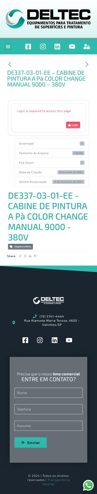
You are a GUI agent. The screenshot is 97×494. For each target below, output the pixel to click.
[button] (7, 46)
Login (73, 124)
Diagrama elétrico (20, 246)
